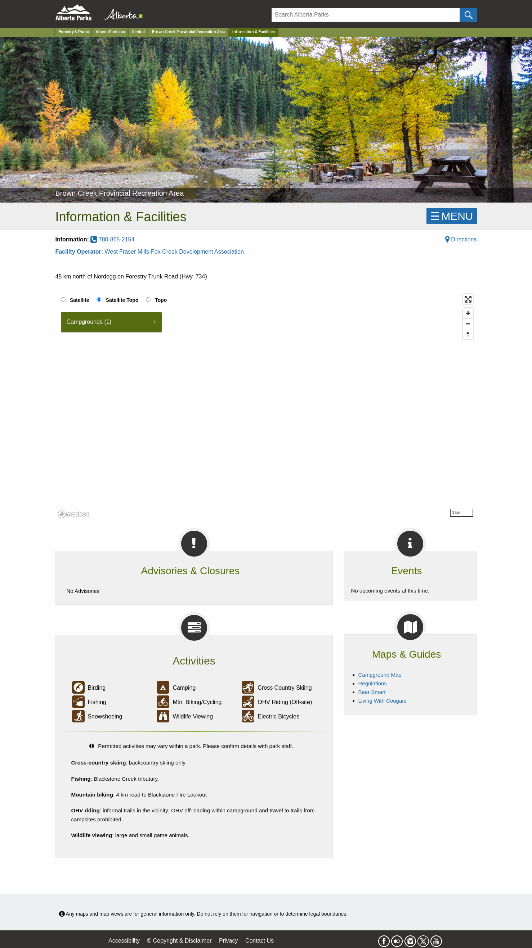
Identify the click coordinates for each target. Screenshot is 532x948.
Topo (161, 300)
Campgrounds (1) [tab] (89, 322)
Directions (461, 239)
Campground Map (380, 675)
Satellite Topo (122, 300)
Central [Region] (138, 32)
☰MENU (451, 216)
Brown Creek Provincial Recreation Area (188, 32)
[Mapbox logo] (73, 514)
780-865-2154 (112, 239)
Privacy (228, 941)
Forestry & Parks (74, 32)
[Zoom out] (468, 323)
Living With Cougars (382, 701)
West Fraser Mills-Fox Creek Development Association (174, 252)
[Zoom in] (468, 313)
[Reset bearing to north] (468, 334)
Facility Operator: (80, 252)
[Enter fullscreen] (468, 299)
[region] (266, 405)
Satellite (79, 300)
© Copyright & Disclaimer (179, 941)
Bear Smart (372, 692)
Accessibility (124, 941)
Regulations (372, 683)
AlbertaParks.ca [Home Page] (110, 32)
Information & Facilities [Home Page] (253, 32)
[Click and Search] (468, 15)
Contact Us (259, 941)
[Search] (366, 15)
